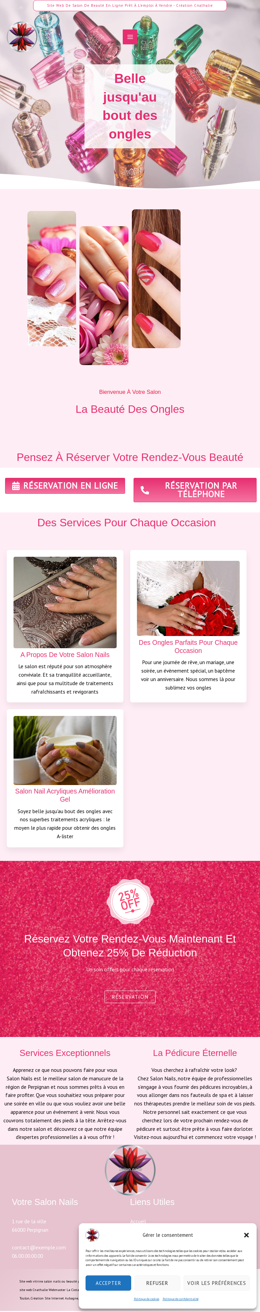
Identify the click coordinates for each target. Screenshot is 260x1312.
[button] (246, 1235)
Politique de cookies (146, 1299)
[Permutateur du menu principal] (130, 38)
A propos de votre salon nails (65, 655)
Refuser (157, 1283)
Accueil (138, 1222)
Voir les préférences (216, 1283)
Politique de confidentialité (180, 1299)
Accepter (108, 1283)
